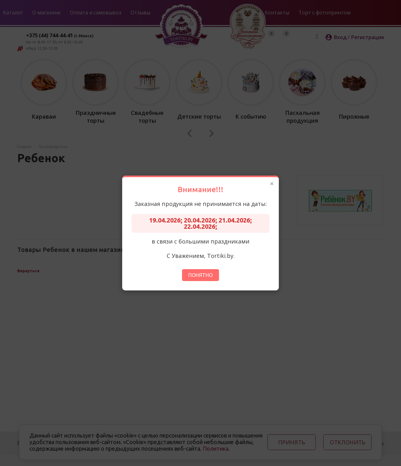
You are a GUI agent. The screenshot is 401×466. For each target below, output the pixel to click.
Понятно (200, 275)
